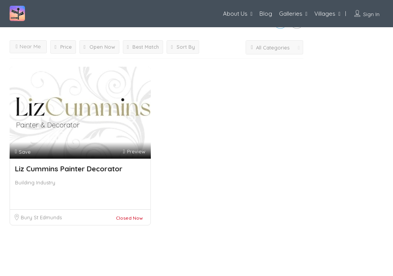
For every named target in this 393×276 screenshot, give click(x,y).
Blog (265, 13)
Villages (324, 13)
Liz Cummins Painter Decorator (68, 168)
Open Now (99, 47)
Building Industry (35, 182)
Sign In (371, 14)
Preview (134, 151)
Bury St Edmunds (41, 217)
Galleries (290, 13)
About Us (235, 13)
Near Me (28, 46)
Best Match (143, 47)
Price (63, 47)
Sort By (183, 47)
